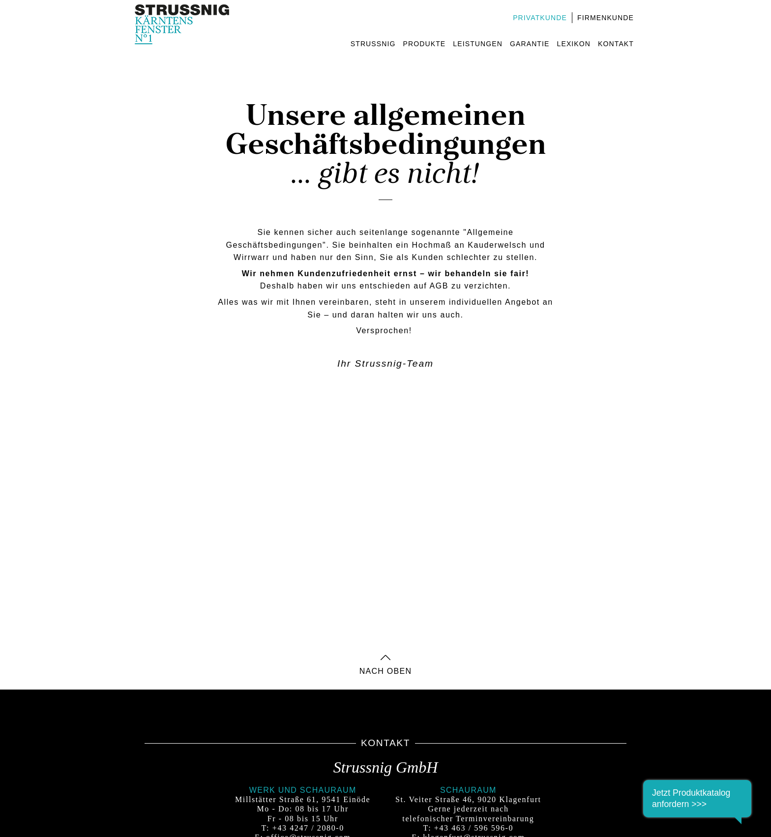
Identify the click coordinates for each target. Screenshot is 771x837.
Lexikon (574, 44)
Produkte (424, 44)
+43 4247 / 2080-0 (308, 828)
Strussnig (373, 44)
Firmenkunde (605, 18)
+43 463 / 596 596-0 (473, 828)
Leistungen (478, 44)
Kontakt (616, 44)
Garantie (530, 44)
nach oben (385, 668)
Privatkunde (540, 18)
